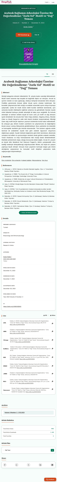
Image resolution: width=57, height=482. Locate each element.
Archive (5, 405)
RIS (45, 315)
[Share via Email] (52, 464)
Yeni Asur (45, 160)
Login (53, 2)
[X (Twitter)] (28, 464)
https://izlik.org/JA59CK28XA (12, 306)
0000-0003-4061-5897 (9, 259)
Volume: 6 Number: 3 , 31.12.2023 (14, 412)
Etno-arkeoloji (16, 160)
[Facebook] (4, 464)
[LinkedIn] (40, 464)
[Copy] (52, 323)
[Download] (52, 450)
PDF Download (23, 35)
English (47, 2)
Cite (37, 35)
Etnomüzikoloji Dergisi (28, 64)
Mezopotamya (36, 160)
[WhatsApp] (16, 464)
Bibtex (52, 315)
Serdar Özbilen (28, 27)
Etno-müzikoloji (6, 160)
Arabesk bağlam (26, 160)
